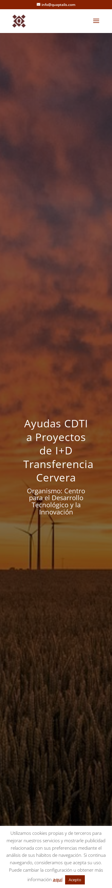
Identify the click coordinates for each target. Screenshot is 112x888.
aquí (57, 879)
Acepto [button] (75, 879)
